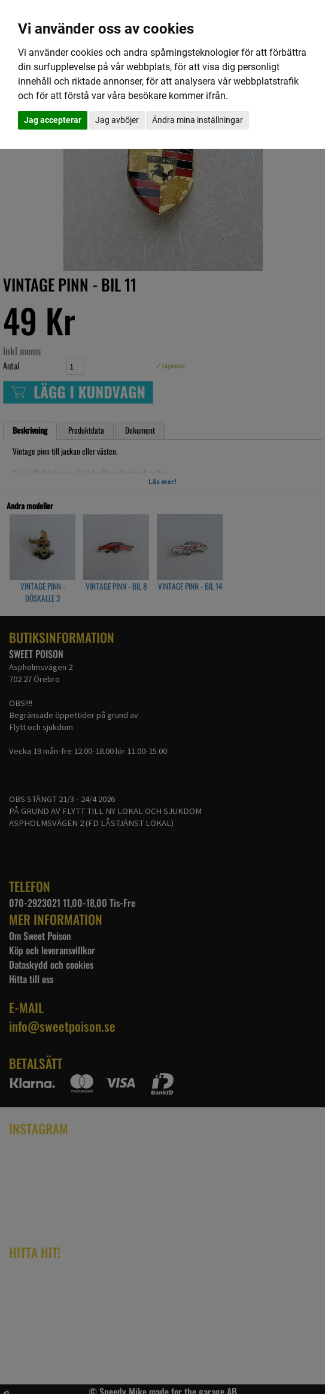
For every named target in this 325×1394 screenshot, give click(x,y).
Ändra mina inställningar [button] (197, 120)
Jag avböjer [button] (117, 120)
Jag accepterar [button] (52, 120)
